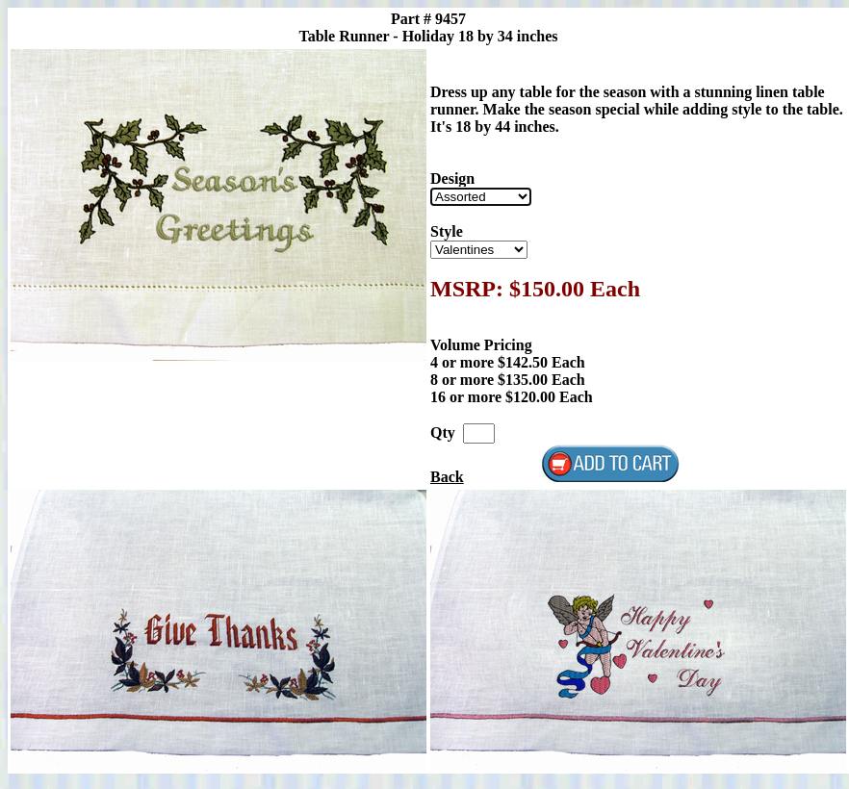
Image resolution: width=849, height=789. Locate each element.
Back (447, 477)
